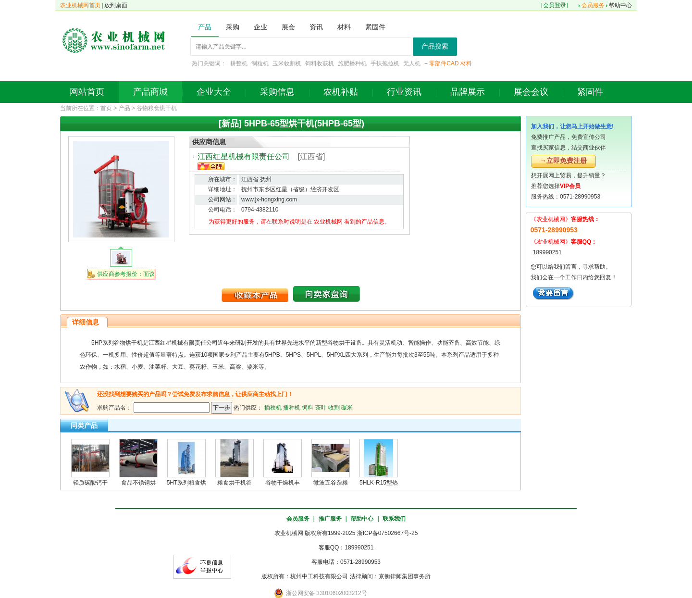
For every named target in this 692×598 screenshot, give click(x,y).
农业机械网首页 (80, 5)
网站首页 (87, 92)
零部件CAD (443, 63)
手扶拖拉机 (385, 63)
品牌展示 (467, 92)
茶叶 (321, 407)
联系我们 (394, 518)
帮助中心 (620, 5)
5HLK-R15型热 (378, 482)
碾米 (347, 407)
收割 (334, 407)
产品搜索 (434, 46)
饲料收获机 (319, 63)
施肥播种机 (352, 63)
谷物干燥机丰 (282, 482)
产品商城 (150, 92)
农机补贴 (340, 92)
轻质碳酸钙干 (90, 482)
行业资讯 (404, 92)
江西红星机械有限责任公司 (244, 156)
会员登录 (554, 5)
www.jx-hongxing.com (269, 199)
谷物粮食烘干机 (156, 108)
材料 (466, 63)
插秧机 (273, 407)
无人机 (411, 63)
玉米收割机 (286, 63)
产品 (124, 108)
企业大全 (214, 92)
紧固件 (590, 92)
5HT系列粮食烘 (187, 482)
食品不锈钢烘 (138, 482)
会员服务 (593, 5)
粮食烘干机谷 (234, 482)
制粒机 (260, 63)
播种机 (291, 407)
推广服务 (330, 518)
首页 (106, 108)
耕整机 (238, 63)
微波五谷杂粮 (330, 482)
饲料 (307, 407)
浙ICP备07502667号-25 (387, 533)
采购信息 (277, 92)
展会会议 (531, 92)
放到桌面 (115, 5)
